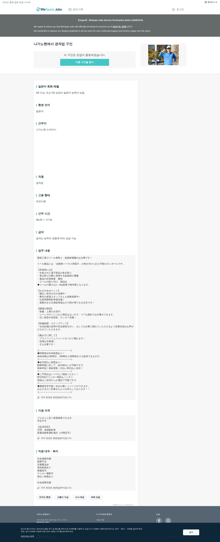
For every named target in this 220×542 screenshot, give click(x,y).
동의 (191, 532)
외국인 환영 (44, 497)
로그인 (178, 9)
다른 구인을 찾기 (84, 62)
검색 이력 (75, 9)
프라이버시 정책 (27, 536)
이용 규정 (100, 520)
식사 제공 (79, 497)
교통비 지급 (62, 497)
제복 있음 (95, 497)
